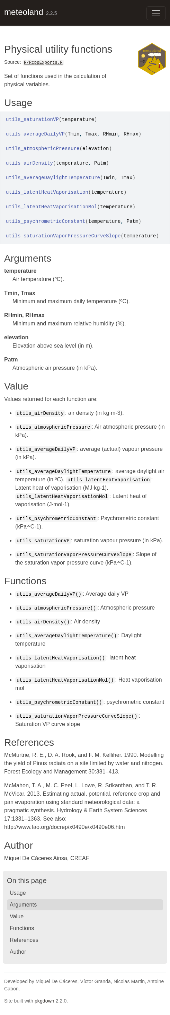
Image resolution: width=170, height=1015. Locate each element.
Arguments (23, 905)
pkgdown (44, 1001)
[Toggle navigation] (156, 13)
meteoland (23, 12)
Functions (22, 928)
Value (17, 916)
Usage (18, 893)
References (24, 940)
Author (18, 952)
